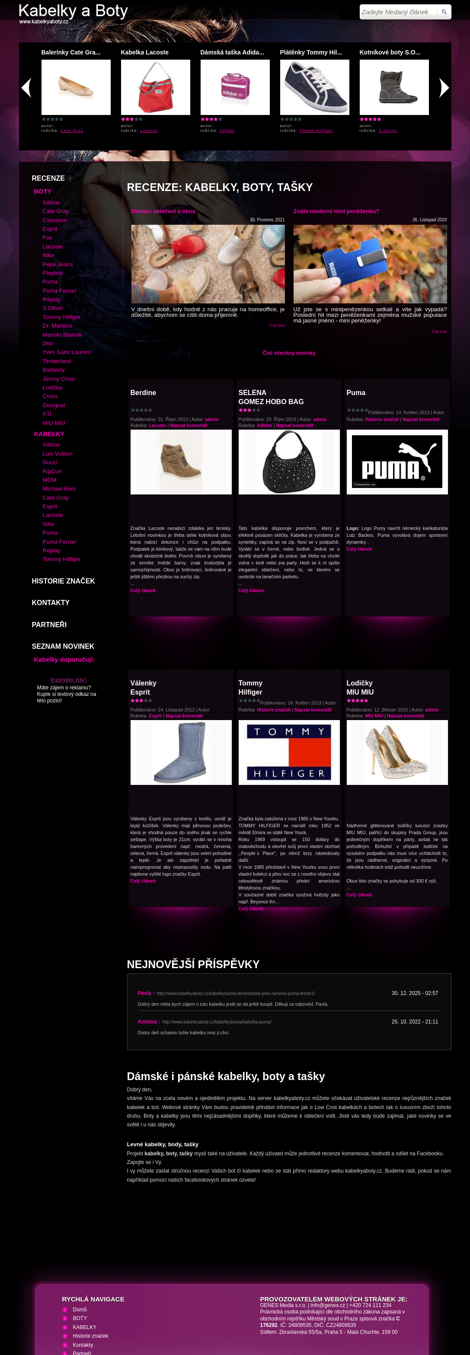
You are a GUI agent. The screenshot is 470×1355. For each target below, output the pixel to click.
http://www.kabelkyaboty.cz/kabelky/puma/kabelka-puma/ (217, 959)
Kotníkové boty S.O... (390, 52)
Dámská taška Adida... (232, 52)
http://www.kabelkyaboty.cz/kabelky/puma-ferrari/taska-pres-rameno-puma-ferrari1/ (236, 930)
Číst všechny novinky (289, 290)
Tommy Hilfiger (316, 130)
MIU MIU (374, 653)
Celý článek (143, 527)
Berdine (144, 330)
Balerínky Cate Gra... (71, 52)
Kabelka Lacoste (145, 52)
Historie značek (382, 356)
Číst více (277, 263)
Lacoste (149, 130)
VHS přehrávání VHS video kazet (169, 1303)
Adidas (227, 130)
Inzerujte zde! (68, 617)
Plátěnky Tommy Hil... (311, 52)
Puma (356, 330)
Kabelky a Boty (96, 1303)
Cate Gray (72, 130)
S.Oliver (388, 130)
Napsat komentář (188, 362)
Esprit (155, 653)
